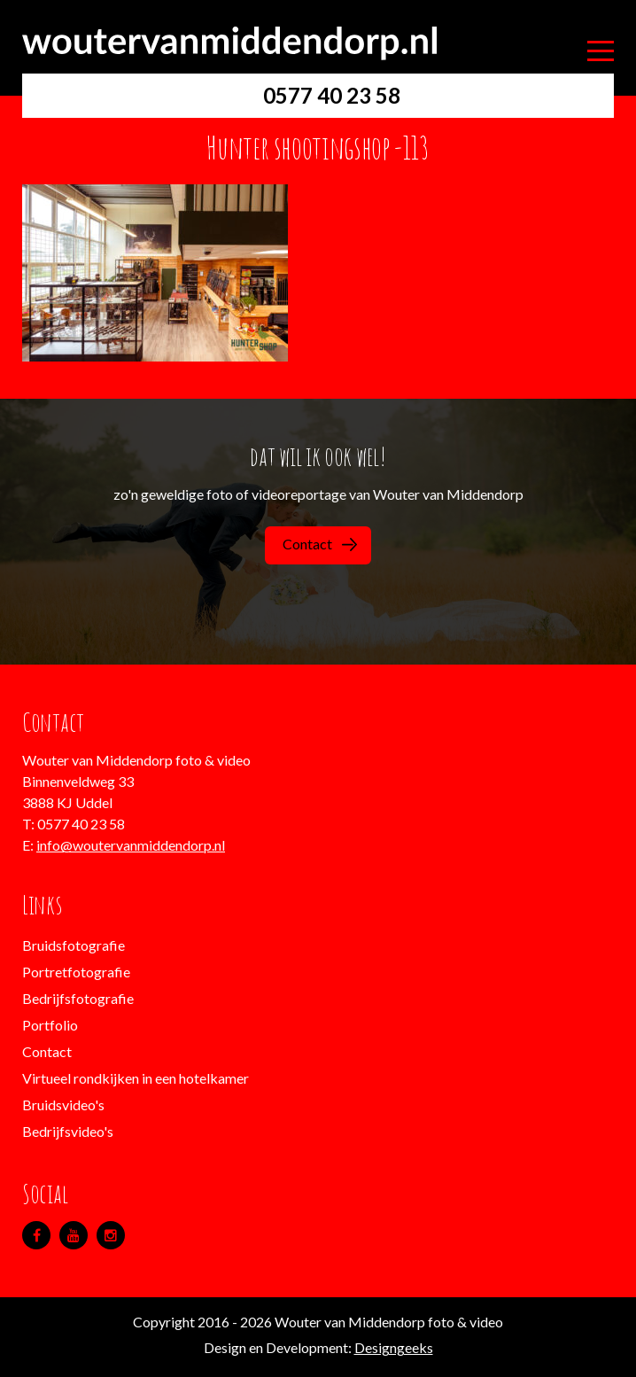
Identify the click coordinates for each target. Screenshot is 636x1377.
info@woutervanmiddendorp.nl (130, 844)
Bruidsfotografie (73, 945)
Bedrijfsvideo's (67, 1131)
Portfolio (50, 1024)
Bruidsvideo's (63, 1104)
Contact (320, 543)
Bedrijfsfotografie (78, 998)
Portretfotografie (76, 971)
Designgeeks (393, 1347)
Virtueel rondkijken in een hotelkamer (135, 1078)
